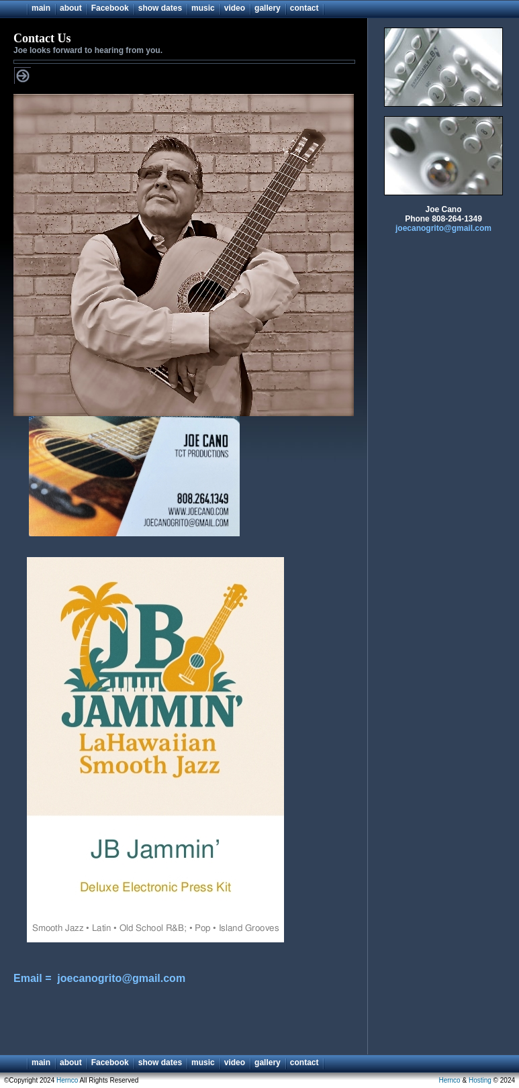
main (41, 8)
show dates (160, 8)
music (203, 8)
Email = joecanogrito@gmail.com (99, 978)
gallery (267, 8)
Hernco (67, 1080)
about (71, 8)
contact (304, 8)
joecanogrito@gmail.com (443, 228)
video (234, 8)
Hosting (480, 1080)
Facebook (110, 8)
